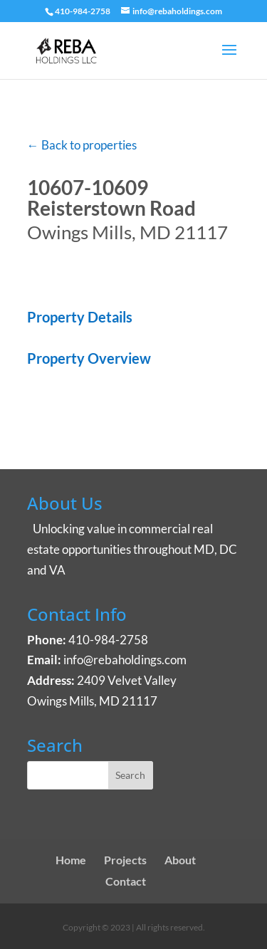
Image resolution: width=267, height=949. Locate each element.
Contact (125, 881)
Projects (125, 859)
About (180, 859)
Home (71, 859)
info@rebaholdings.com (125, 659)
